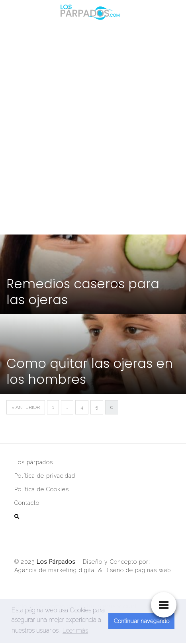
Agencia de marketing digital (55, 570)
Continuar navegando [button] (141, 621)
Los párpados (33, 462)
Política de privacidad (44, 476)
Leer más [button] (75, 630)
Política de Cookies (41, 489)
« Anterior (26, 407)
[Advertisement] (93, 128)
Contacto (26, 503)
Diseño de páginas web (137, 570)
